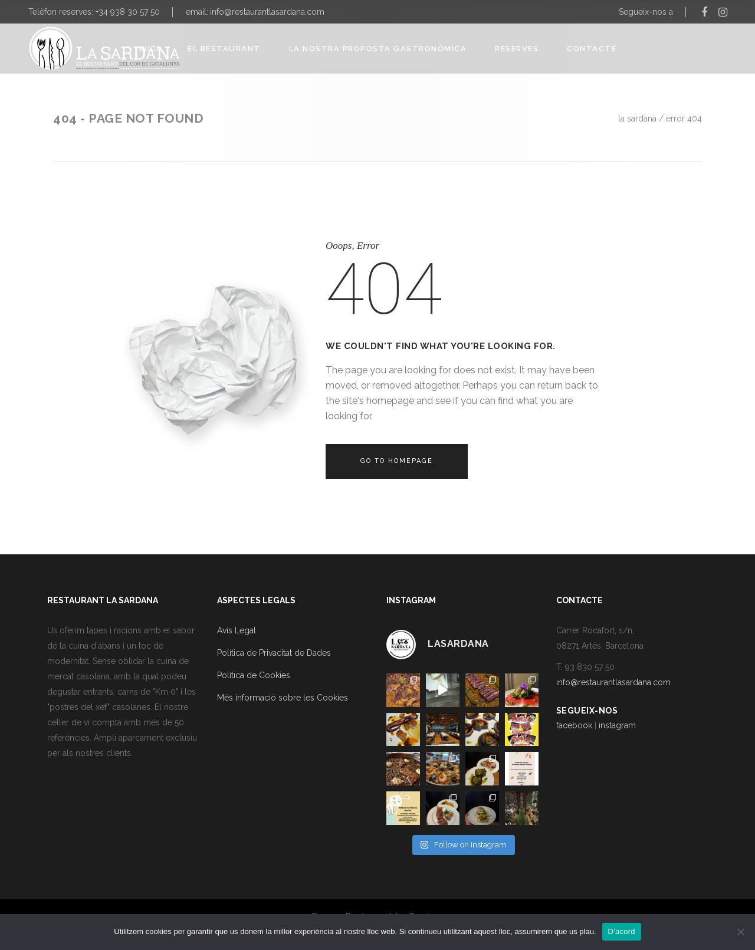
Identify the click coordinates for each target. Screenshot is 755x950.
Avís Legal (236, 630)
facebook (574, 725)
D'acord (621, 931)
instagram (617, 725)
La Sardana (637, 118)
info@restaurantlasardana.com (267, 12)
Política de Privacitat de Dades (274, 653)
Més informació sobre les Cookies (282, 697)
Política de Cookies (253, 675)
